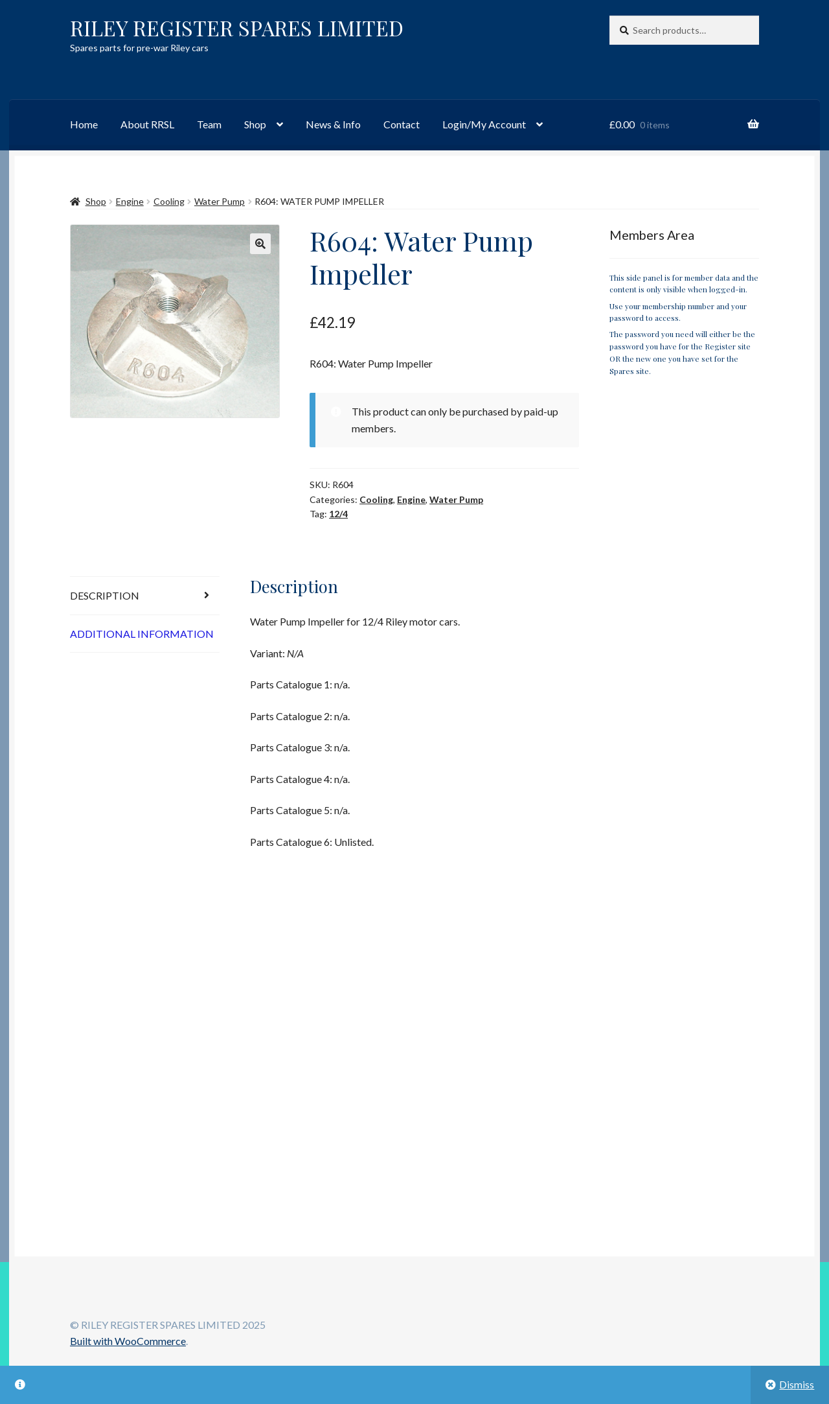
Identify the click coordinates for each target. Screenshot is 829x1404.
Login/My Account (484, 124)
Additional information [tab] (142, 633)
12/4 (338, 513)
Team (209, 124)
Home (84, 124)
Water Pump (219, 201)
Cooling (169, 201)
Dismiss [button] (796, 1384)
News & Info (333, 124)
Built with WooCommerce (128, 1341)
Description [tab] (104, 595)
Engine (130, 201)
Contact (401, 124)
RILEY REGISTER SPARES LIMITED (236, 27)
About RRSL (147, 124)
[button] (260, 243)
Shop (255, 124)
